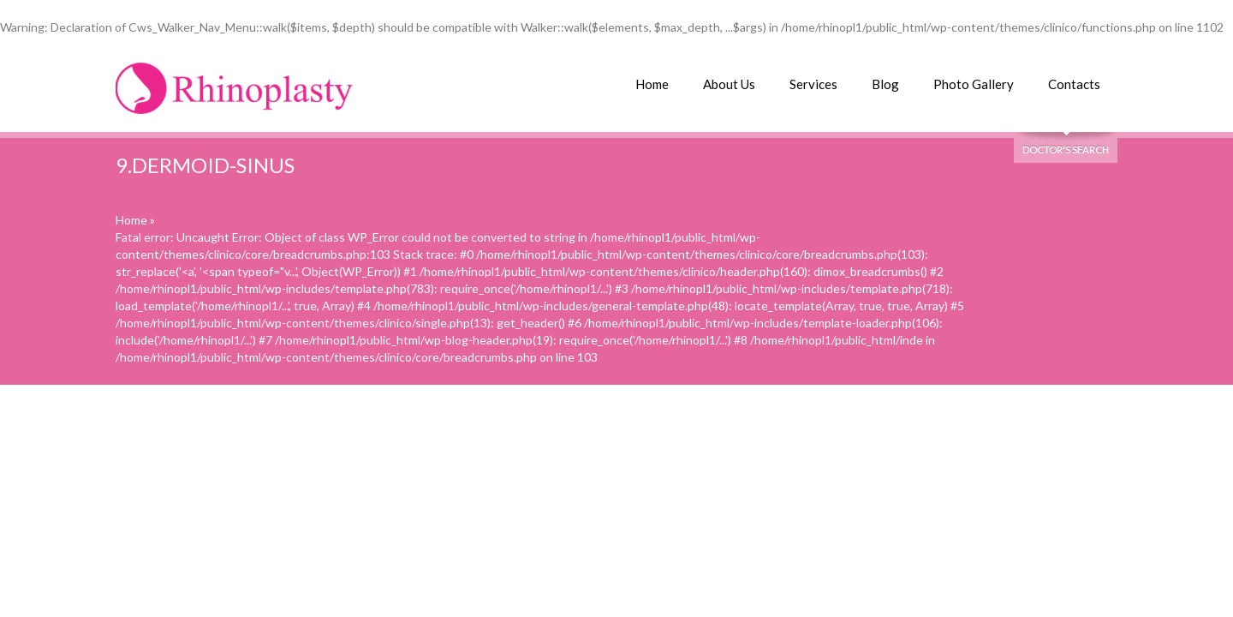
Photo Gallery (973, 84)
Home (652, 84)
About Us (729, 84)
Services (813, 84)
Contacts (1074, 84)
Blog (885, 84)
